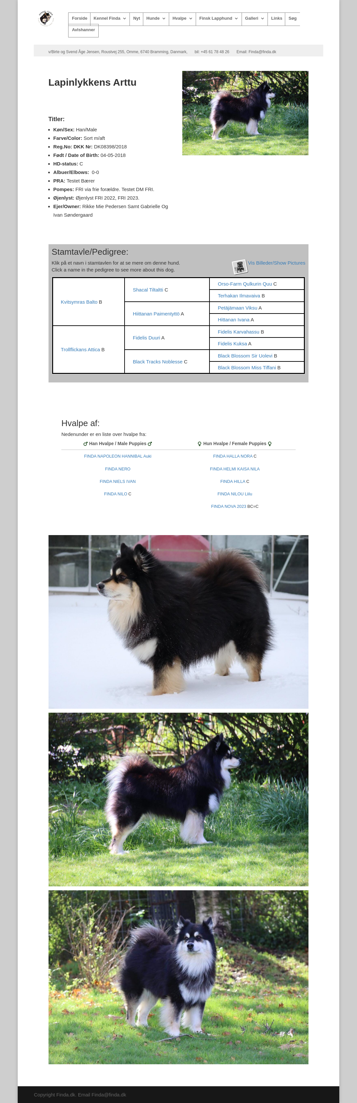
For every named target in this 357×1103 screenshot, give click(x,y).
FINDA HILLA (232, 481)
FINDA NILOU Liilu (235, 494)
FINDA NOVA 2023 (228, 506)
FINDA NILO (116, 494)
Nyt (136, 18)
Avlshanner (83, 30)
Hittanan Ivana (234, 319)
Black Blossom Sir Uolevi (246, 355)
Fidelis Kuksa (233, 343)
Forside (79, 18)
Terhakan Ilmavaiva (239, 295)
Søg (292, 18)
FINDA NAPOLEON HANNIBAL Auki (117, 456)
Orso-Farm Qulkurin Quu (245, 284)
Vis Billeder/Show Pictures (277, 263)
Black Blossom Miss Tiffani (247, 367)
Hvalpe (179, 18)
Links (276, 18)
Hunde (153, 18)
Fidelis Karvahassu (239, 332)
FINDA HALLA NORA (232, 456)
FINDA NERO (117, 469)
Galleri (251, 18)
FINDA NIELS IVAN (118, 481)
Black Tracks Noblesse (158, 361)
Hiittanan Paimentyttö (157, 313)
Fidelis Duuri (147, 337)
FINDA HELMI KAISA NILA (235, 469)
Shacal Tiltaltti (149, 289)
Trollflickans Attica (81, 349)
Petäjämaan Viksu (238, 308)
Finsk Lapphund (215, 18)
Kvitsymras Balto (80, 302)
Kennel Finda (107, 18)
